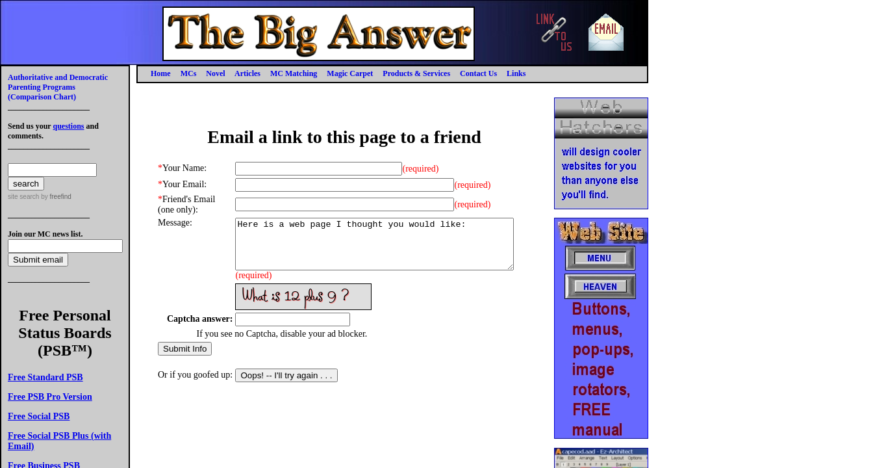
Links (516, 73)
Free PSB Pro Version (50, 397)
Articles (247, 73)
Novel (215, 73)
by (55, 196)
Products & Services (416, 73)
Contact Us (478, 73)
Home (161, 73)
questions (68, 126)
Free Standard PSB (45, 377)
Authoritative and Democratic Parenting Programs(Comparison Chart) (58, 87)
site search (23, 196)
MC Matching (293, 73)
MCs (189, 73)
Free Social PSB (39, 416)
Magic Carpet (350, 73)
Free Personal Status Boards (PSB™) (64, 333)
